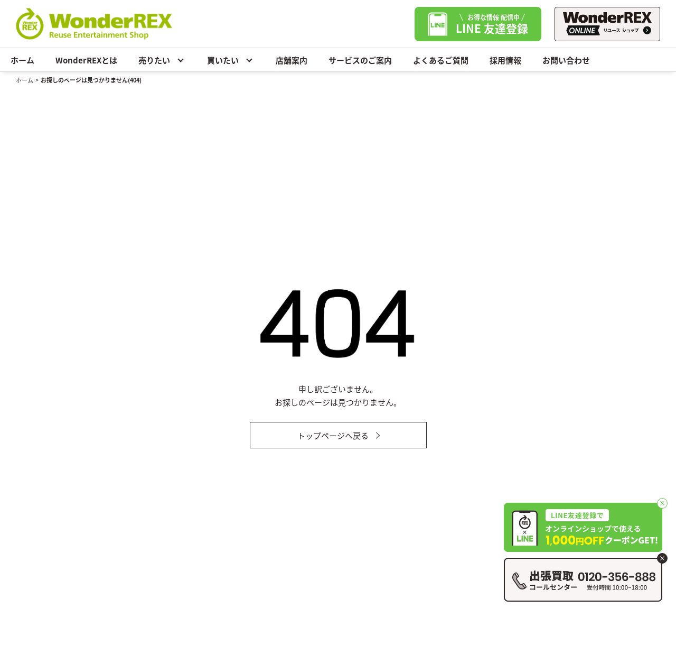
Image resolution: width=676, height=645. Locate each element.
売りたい (162, 59)
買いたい (231, 59)
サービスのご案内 (360, 60)
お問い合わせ (566, 60)
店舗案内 (291, 60)
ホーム (22, 60)
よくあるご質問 (440, 60)
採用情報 (505, 60)
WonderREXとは (86, 60)
